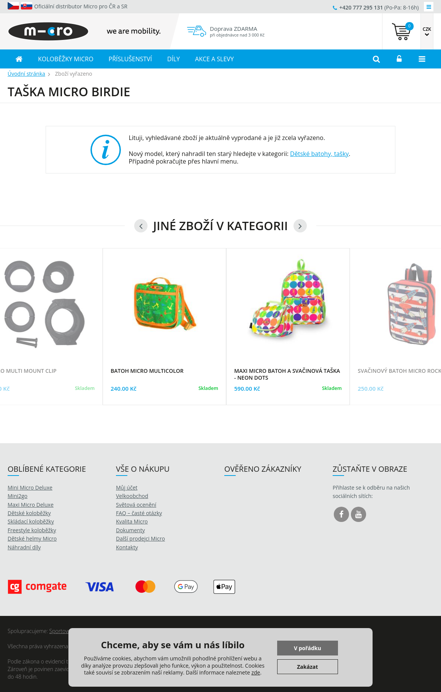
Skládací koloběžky (31, 521)
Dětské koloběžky (29, 513)
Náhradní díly (24, 547)
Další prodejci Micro (140, 538)
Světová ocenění (136, 504)
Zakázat (307, 666)
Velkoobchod (132, 496)
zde (255, 672)
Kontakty (127, 547)
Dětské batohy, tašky (319, 154)
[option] (164, 336)
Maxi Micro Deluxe (31, 504)
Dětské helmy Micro (32, 538)
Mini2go (17, 496)
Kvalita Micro (132, 521)
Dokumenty (130, 530)
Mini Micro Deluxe (30, 487)
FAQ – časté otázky (139, 513)
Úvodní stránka (26, 73)
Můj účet (127, 487)
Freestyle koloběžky (32, 530)
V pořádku (307, 648)
